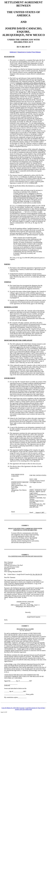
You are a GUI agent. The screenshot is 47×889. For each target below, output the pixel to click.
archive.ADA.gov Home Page (23, 709)
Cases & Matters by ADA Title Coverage (13, 708)
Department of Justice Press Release (29, 52)
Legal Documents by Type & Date (35, 708)
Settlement (13, 52)
